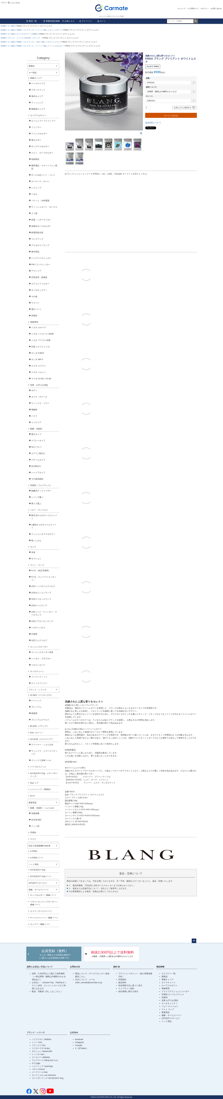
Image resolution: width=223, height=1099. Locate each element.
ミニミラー (36, 127)
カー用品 (11, 26)
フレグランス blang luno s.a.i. (45, 1060)
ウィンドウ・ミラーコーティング (44, 752)
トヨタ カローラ (38, 327)
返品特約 (122, 982)
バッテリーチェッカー (41, 258)
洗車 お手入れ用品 (170, 1000)
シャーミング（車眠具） (41, 789)
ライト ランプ (168, 1009)
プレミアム (36, 707)
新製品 (32, 66)
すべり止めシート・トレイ (43, 175)
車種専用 (34, 322)
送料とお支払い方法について (40, 967)
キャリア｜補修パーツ (40, 924)
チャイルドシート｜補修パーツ (44, 918)
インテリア (36, 422)
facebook (79, 1039)
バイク (34, 416)
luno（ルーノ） (37, 732)
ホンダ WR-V (37, 359)
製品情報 (160, 967)
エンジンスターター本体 (42, 652)
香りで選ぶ (41, 42)
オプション (36, 559)
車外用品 (35, 252)
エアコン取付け (38, 453)
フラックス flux (39, 1045)
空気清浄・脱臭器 (39, 277)
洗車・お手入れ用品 (39, 385)
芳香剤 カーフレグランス (173, 994)
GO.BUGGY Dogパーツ (40, 876)
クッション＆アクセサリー (43, 534)
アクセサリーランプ (40, 245)
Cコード (150, 96)
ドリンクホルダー (56, 46)
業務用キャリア (38, 109)
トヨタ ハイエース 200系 (42, 334)
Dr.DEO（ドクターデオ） (41, 695)
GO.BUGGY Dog (37, 870)
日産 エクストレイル (40, 346)
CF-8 (32, 796)
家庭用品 (33, 802)
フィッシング (37, 102)
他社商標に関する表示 (128, 991)
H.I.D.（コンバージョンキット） (43, 578)
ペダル (34, 194)
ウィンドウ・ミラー (40, 403)
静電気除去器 (37, 232)
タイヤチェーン (37, 671)
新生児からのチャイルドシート (44, 516)
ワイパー (35, 303)
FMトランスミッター (40, 264)
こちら (57, 991)
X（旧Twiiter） (81, 1048)
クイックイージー (39, 683)
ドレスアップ (37, 239)
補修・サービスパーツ (38, 890)
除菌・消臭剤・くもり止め (42, 808)
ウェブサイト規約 (126, 988)
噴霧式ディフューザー (41, 491)
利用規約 (122, 979)
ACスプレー (36, 447)
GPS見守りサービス (38, 883)
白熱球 (34, 634)
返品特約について (153, 123)
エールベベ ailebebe (41, 1057)
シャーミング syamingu (42, 1066)
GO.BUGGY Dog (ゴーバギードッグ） (44, 774)
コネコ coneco (38, 1069)
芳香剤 (34, 34)
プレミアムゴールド (40, 720)
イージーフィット (39, 677)
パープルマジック (38, 767)
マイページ (85, 21)
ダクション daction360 (42, 1051)
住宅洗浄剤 (36, 820)
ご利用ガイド (194, 9)
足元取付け (36, 466)
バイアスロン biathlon (41, 1039)
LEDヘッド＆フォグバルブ (43, 586)
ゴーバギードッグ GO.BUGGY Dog (47, 1078)
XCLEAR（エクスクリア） (42, 739)
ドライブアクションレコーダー (175, 991)
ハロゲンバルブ (38, 627)
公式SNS (74, 1032)
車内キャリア (37, 96)
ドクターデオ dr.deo (41, 1048)
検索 (195, 21)
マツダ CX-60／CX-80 (41, 378)
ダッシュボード (55, 30)
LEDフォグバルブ (39, 640)
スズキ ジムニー (38, 372)
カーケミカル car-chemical (44, 1075)
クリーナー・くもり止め (42, 744)
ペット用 (35, 826)
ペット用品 (34, 864)
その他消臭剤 (37, 479)
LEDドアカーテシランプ (42, 621)
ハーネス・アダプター (41, 658)
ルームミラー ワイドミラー (43, 121)
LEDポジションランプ (41, 592)
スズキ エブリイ (38, 366)
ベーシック (36, 700)
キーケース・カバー (40, 181)
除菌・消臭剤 (36, 429)
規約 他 (116, 967)
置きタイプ (36, 434)
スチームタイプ (38, 460)
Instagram (79, 1042)
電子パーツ (36, 309)
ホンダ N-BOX (37, 353)
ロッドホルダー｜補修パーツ (43, 895)
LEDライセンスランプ (41, 599)
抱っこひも (36, 540)
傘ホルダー (36, 140)
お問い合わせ (217, 9)
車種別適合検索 (51, 21)
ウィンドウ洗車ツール (41, 760)
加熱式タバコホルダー (41, 226)
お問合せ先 (75, 967)
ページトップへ (194, 941)
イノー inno (37, 1042)
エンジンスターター (39, 647)
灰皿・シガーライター (41, 220)
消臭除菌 (35, 813)
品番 (148, 78)
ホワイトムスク (54, 42)
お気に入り (68, 21)
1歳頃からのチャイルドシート (43, 526)
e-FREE (33, 851)
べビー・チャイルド (39, 510)
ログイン (205, 9)
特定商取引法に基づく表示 (130, 985)
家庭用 (34, 713)
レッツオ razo (38, 1054)
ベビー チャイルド (170, 1006)
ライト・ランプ (37, 565)
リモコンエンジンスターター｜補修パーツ (44, 903)
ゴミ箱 (34, 213)
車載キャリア (36, 78)
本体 (33, 552)
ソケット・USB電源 (40, 200)
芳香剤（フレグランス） (25, 30)
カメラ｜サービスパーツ (41, 911)
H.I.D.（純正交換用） (40, 570)
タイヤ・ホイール (39, 397)
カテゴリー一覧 (168, 973)
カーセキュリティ (39, 290)
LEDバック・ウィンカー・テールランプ (44, 613)
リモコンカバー (38, 665)
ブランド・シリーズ (15, 38)
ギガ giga (36, 1063)
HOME (3, 26)
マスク (33, 839)
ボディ (34, 390)
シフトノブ (36, 188)
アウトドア (36, 271)
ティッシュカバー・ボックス (44, 207)
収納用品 (35, 159)
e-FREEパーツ (36, 858)
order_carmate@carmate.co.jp (88, 982)
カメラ (33, 547)
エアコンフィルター (40, 284)
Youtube (78, 1045)
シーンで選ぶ (42, 30)
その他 (34, 296)
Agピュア (34, 783)
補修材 (34, 409)
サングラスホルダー (40, 146)
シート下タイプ (38, 472)
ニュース (182, 9)
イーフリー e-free (40, 1072)
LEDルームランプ (39, 605)
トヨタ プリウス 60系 (40, 340)
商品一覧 (31, 21)
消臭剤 (165, 997)
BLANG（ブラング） (33, 38)
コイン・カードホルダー (42, 153)
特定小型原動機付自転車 (39, 846)
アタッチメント (38, 90)
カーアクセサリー (23, 34)
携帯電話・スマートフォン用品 (44, 167)
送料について (152, 87)
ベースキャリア (38, 83)
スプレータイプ (38, 440)
